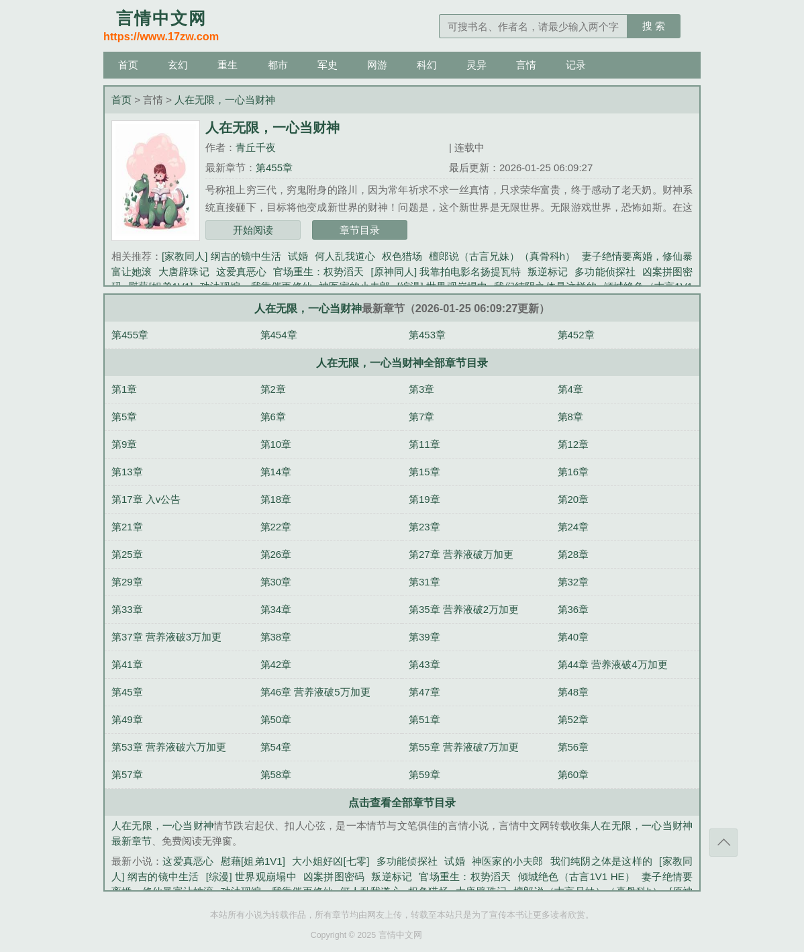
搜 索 (653, 26)
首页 (128, 64)
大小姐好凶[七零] (331, 861)
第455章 (274, 167)
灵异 (476, 64)
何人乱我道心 (345, 256)
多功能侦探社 (604, 271)
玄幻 (178, 64)
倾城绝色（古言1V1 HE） (576, 876)
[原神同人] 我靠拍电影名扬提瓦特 (446, 271)
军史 (327, 64)
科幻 (427, 64)
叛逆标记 (547, 271)
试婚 (298, 256)
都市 (278, 64)
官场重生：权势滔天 (318, 271)
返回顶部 (723, 842)
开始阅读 (253, 230)
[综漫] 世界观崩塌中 (251, 876)
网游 (377, 64)
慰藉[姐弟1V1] (253, 861)
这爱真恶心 (241, 271)
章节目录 (360, 230)
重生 (227, 64)
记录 (576, 64)
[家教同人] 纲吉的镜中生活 (221, 256)
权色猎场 (402, 256)
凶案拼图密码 (334, 876)
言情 (526, 64)
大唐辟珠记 (183, 271)
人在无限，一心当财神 (224, 99)
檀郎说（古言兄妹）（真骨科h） (502, 256)
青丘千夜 (256, 147)
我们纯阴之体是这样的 (601, 861)
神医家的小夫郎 (508, 861)
